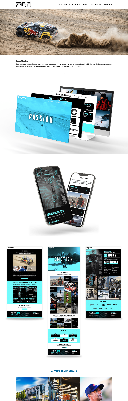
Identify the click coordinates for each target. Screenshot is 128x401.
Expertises (88, 4)
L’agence (63, 4)
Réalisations (75, 4)
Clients (98, 4)
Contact (108, 4)
